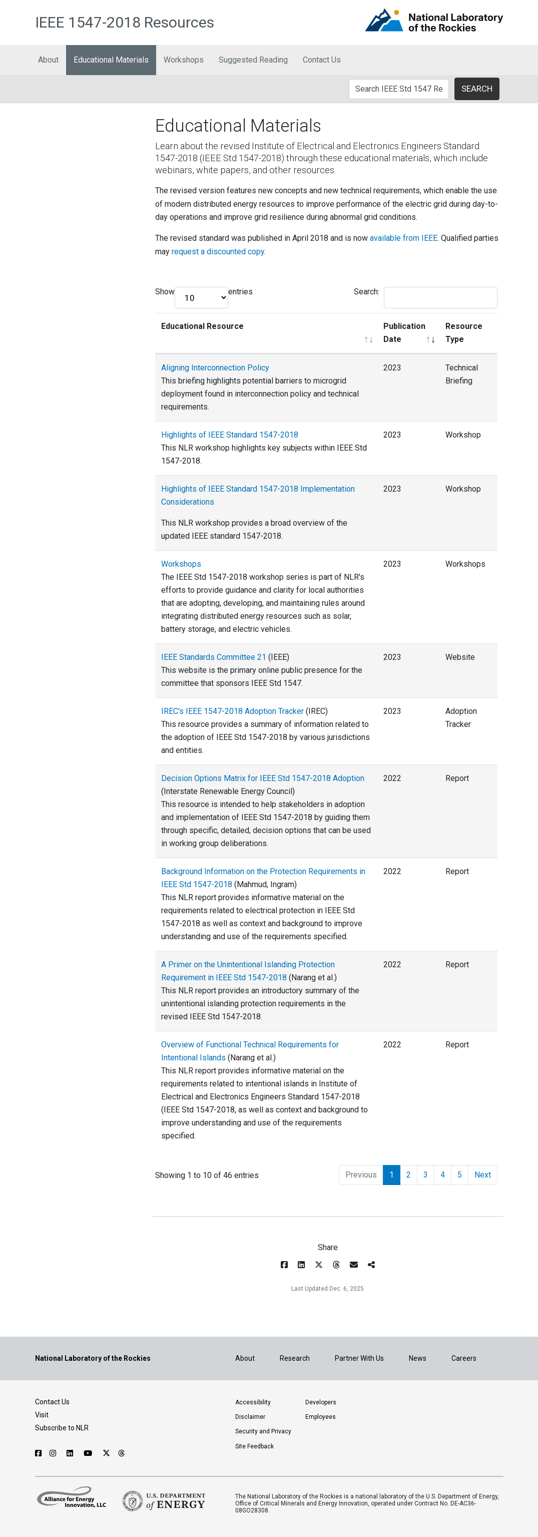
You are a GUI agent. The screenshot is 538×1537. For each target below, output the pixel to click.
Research (295, 1358)
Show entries (204, 297)
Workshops (184, 60)
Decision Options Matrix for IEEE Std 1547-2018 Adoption (262, 778)
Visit (42, 1415)
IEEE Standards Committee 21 (213, 657)
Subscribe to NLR (62, 1428)
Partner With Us (359, 1358)
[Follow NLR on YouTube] (89, 1453)
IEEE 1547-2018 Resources (124, 22)
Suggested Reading (253, 60)
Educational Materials (111, 60)
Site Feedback (254, 1446)
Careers (463, 1358)
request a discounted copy (218, 251)
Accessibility (253, 1402)
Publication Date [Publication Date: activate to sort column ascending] (404, 332)
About (48, 60)
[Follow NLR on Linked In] (71, 1453)
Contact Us (322, 60)
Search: (425, 297)
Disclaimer (250, 1416)
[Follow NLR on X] (106, 1453)
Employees (320, 1416)
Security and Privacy (263, 1431)
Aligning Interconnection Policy (215, 367)
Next (482, 1175)
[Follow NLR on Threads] (122, 1453)
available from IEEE (403, 238)
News (417, 1358)
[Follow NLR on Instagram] (54, 1453)
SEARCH (476, 89)
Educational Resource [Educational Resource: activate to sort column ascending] (202, 326)
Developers (320, 1402)
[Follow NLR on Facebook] (38, 1453)
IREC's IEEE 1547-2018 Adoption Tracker (232, 711)
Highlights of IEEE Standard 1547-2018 (229, 435)
